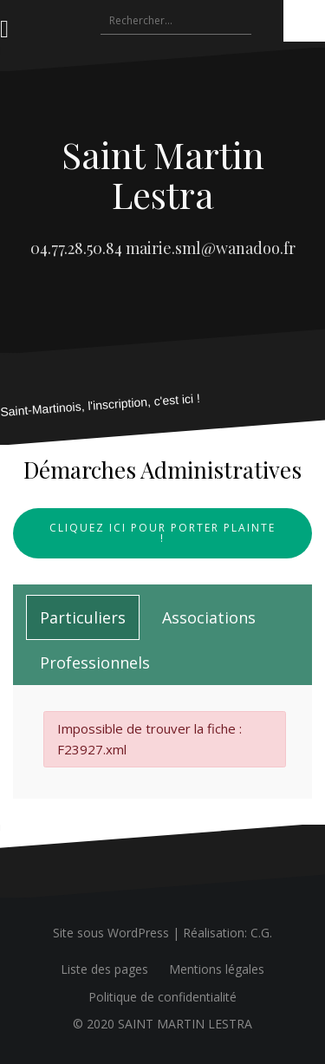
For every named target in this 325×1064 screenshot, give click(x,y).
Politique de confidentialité (162, 997)
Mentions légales (216, 969)
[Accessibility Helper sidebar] (304, 21)
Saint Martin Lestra (163, 174)
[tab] (83, 617)
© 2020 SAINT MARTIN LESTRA (162, 1023)
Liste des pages (104, 969)
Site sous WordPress (111, 932)
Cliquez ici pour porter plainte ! (162, 532)
